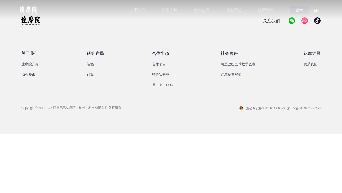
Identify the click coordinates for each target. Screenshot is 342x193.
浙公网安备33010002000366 (265, 108)
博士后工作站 (162, 85)
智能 (90, 64)
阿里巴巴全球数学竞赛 (238, 64)
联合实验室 (160, 74)
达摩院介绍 (30, 64)
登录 (299, 10)
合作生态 (160, 53)
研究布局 (95, 53)
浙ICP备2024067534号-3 (304, 108)
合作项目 (159, 64)
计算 (90, 74)
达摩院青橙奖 (231, 74)
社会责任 (229, 53)
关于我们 (29, 53)
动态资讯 (28, 74)
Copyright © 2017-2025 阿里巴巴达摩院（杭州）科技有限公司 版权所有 (71, 108)
